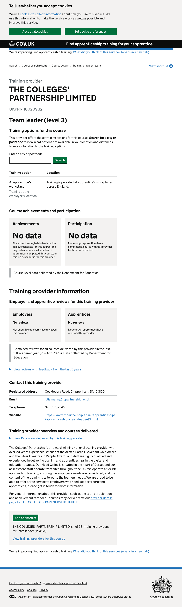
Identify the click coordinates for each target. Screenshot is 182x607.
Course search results (34, 65)
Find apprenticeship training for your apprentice (109, 43)
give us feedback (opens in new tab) (66, 583)
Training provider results (87, 65)
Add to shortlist (25, 518)
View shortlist (161, 66)
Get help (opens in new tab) (25, 583)
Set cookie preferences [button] (90, 31)
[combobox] (30, 160)
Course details (60, 65)
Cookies (32, 589)
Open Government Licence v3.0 (75, 596)
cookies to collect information (40, 14)
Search (13, 65)
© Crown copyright (161, 596)
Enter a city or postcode (26, 154)
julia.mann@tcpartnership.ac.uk (67, 399)
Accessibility (16, 589)
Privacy (44, 589)
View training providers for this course (39, 538)
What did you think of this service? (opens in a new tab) (111, 52)
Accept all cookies (35, 31)
